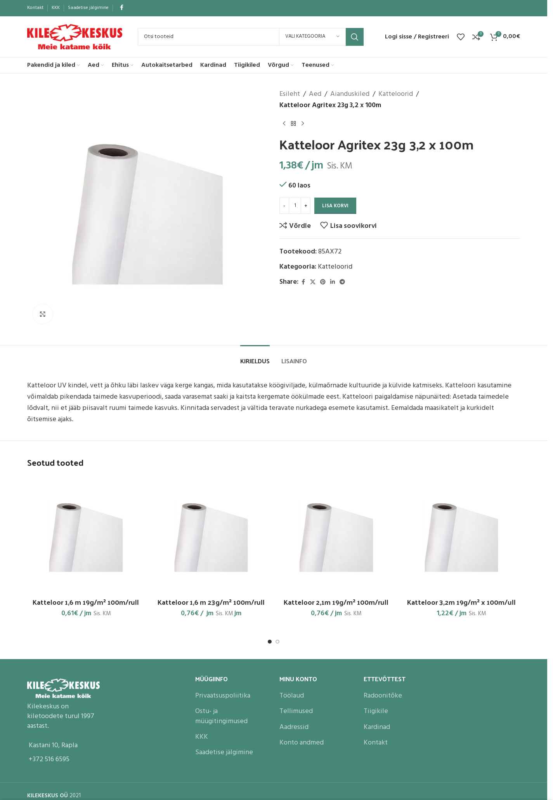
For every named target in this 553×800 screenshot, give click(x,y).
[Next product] (302, 123)
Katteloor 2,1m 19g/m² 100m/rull (336, 601)
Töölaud (291, 695)
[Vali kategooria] (312, 36)
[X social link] (313, 282)
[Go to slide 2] (277, 642)
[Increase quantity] (305, 206)
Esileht (289, 94)
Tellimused (296, 711)
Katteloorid (395, 94)
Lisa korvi (335, 206)
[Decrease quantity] (284, 206)
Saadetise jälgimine (224, 752)
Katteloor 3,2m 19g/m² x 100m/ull (461, 601)
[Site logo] (74, 36)
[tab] (255, 357)
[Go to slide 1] (270, 642)
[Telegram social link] (342, 282)
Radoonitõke (383, 695)
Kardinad (377, 727)
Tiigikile (376, 711)
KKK (201, 737)
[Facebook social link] (121, 8)
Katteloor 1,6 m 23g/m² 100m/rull (211, 601)
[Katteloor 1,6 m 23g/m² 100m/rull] (211, 535)
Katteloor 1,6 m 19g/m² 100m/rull (86, 601)
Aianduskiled (349, 94)
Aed (315, 94)
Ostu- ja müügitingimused (221, 716)
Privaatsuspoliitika (222, 695)
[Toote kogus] (295, 206)
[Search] (251, 37)
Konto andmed (301, 742)
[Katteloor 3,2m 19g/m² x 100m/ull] (461, 535)
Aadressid (294, 727)
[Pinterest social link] (323, 282)
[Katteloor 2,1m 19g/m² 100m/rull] (336, 535)
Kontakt (376, 742)
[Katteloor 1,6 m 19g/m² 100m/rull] (86, 535)
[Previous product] (284, 123)
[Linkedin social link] (332, 282)
